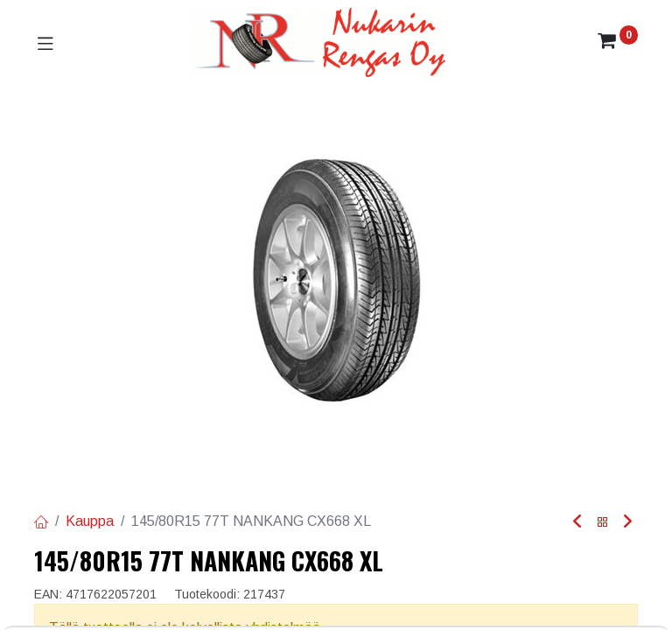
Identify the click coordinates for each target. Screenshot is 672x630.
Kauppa (90, 521)
